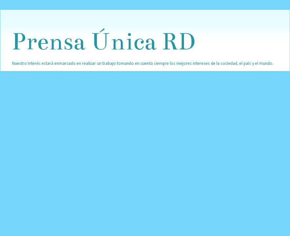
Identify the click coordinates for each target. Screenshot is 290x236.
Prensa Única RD (103, 41)
